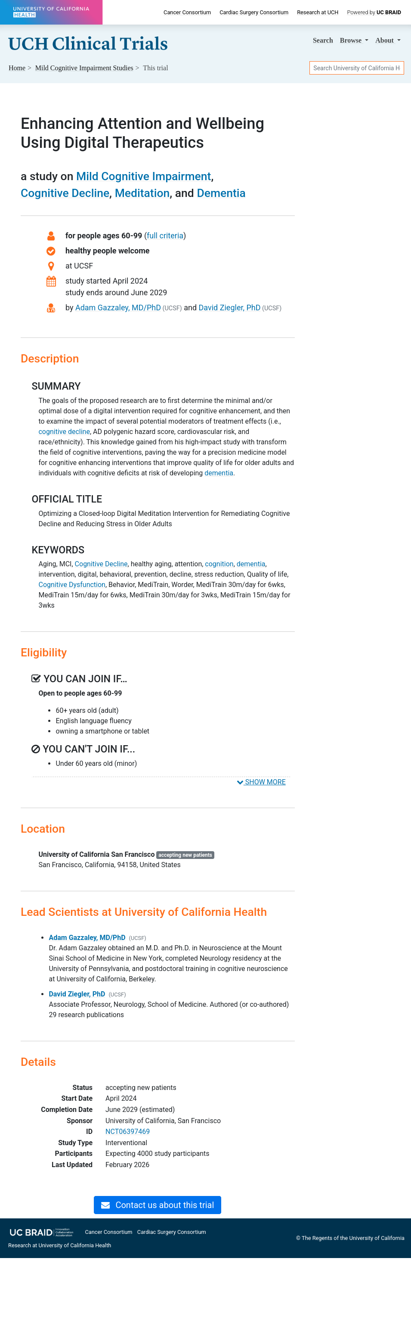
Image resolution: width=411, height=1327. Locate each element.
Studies (84, 68)
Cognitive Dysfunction (71, 585)
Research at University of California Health (59, 1245)
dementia (218, 473)
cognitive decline (64, 432)
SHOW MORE (261, 782)
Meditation (142, 193)
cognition (219, 564)
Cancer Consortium (187, 12)
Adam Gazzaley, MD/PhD (118, 307)
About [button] (385, 40)
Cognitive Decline (65, 193)
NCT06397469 (127, 1131)
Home (17, 68)
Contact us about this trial (157, 1205)
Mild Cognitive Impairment (143, 176)
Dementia (221, 193)
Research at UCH (317, 12)
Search (323, 40)
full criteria (165, 235)
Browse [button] (351, 40)
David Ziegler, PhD (230, 307)
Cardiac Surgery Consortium (253, 12)
